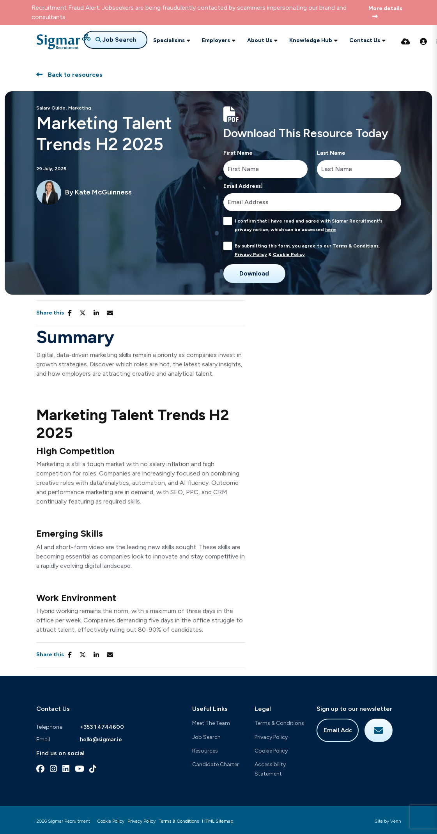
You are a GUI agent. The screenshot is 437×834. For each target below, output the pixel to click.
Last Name (331, 153)
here (330, 229)
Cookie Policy (289, 254)
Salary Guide (50, 108)
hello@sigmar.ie (101, 739)
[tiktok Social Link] (92, 769)
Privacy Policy (251, 254)
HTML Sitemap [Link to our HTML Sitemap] (217, 821)
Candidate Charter (215, 764)
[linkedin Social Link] (65, 769)
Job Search (206, 737)
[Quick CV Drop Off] (405, 41)
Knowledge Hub (310, 40)
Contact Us (364, 40)
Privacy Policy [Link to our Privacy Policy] (141, 821)
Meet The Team (211, 723)
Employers (216, 40)
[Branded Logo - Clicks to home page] (63, 41)
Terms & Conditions (356, 246)
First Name (238, 153)
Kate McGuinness (103, 192)
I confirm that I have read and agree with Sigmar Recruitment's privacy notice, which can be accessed (308, 225)
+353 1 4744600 (102, 727)
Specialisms (169, 40)
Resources (205, 750)
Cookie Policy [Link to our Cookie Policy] (110, 821)
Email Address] (243, 186)
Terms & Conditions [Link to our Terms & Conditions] (179, 821)
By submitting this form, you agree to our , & (307, 250)
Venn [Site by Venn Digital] (395, 821)
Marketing (79, 108)
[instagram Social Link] (53, 769)
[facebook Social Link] (40, 769)
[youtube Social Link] (79, 769)
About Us (259, 40)
